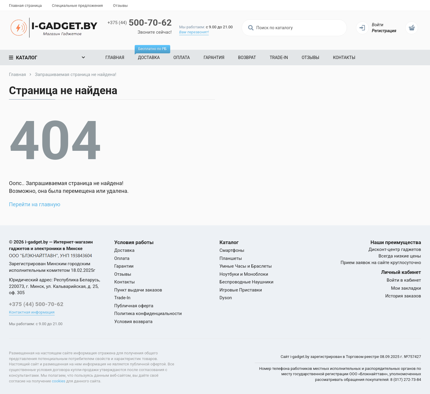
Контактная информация (32, 312)
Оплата (181, 57)
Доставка (151, 55)
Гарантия (214, 57)
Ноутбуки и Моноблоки (243, 274)
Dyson (225, 297)
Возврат (247, 57)
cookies (58, 381)
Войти (377, 24)
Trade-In (279, 57)
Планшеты (230, 258)
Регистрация (384, 30)
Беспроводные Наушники (246, 282)
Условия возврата (133, 321)
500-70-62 (140, 22)
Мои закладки (406, 288)
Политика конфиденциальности (148, 313)
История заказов (403, 296)
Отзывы (120, 5)
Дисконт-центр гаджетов (394, 249)
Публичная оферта (133, 305)
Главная (114, 57)
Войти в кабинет (404, 280)
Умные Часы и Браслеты (245, 266)
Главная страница (25, 5)
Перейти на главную (34, 204)
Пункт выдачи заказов (138, 290)
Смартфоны (231, 250)
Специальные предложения (77, 5)
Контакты (344, 57)
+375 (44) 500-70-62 (36, 304)
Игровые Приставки (240, 290)
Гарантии (124, 266)
